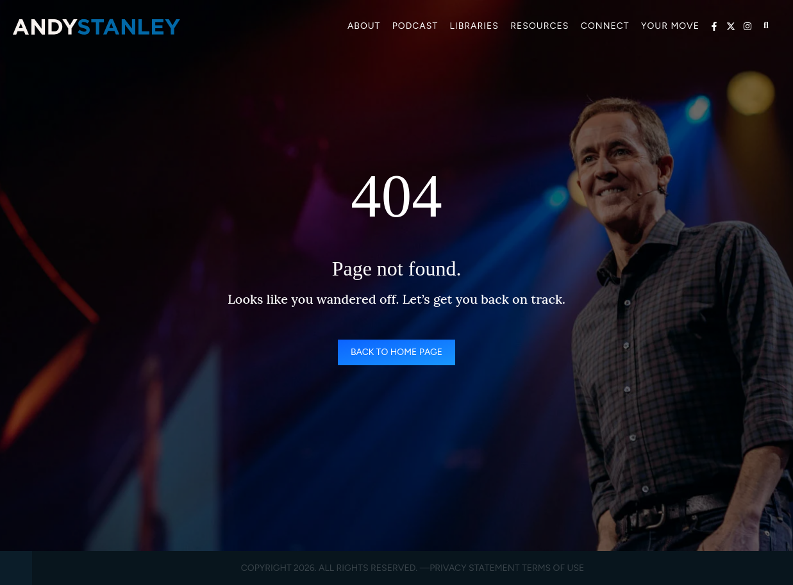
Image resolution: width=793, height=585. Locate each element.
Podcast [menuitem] (415, 26)
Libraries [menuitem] (474, 26)
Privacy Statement (474, 568)
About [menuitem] (363, 26)
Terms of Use (553, 568)
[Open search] (766, 26)
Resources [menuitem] (539, 26)
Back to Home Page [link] (396, 352)
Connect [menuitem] (605, 26)
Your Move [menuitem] (670, 26)
